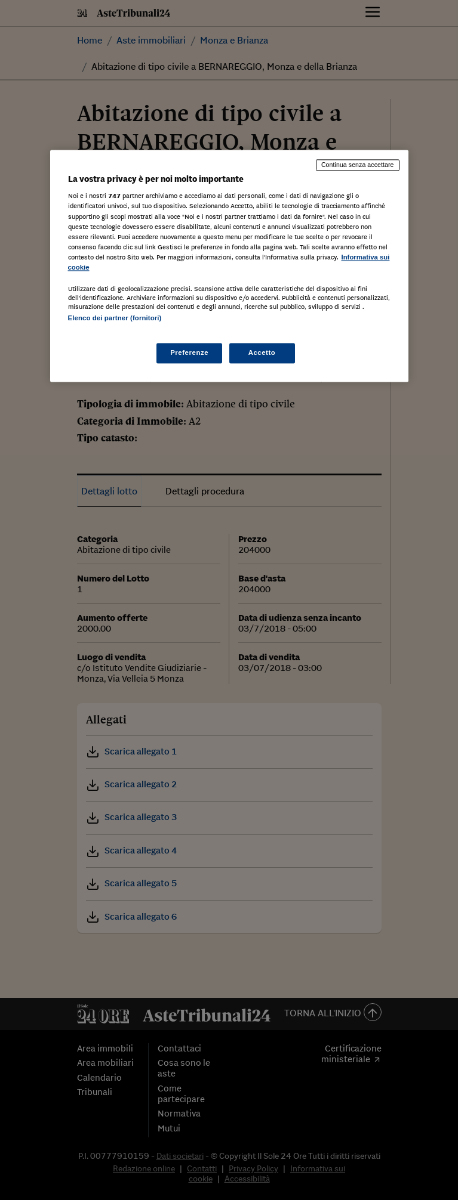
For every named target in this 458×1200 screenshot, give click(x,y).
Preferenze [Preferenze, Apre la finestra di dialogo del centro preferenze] (189, 353)
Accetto (262, 353)
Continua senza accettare (357, 164)
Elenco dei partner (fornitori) (115, 317)
